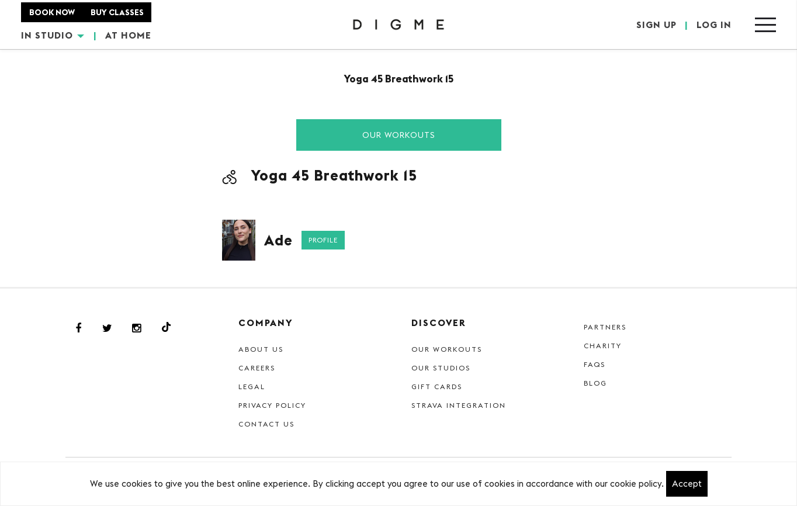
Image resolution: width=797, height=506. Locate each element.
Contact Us (266, 424)
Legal (251, 386)
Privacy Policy (272, 405)
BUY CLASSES (117, 12)
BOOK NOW (52, 12)
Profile (323, 239)
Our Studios (440, 367)
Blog (595, 383)
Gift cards (436, 386)
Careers (256, 367)
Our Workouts (398, 135)
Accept (687, 483)
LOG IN (714, 24)
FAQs (594, 364)
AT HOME (128, 35)
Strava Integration (458, 405)
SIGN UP (656, 24)
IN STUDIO (52, 35)
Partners (605, 327)
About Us (260, 349)
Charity (603, 345)
